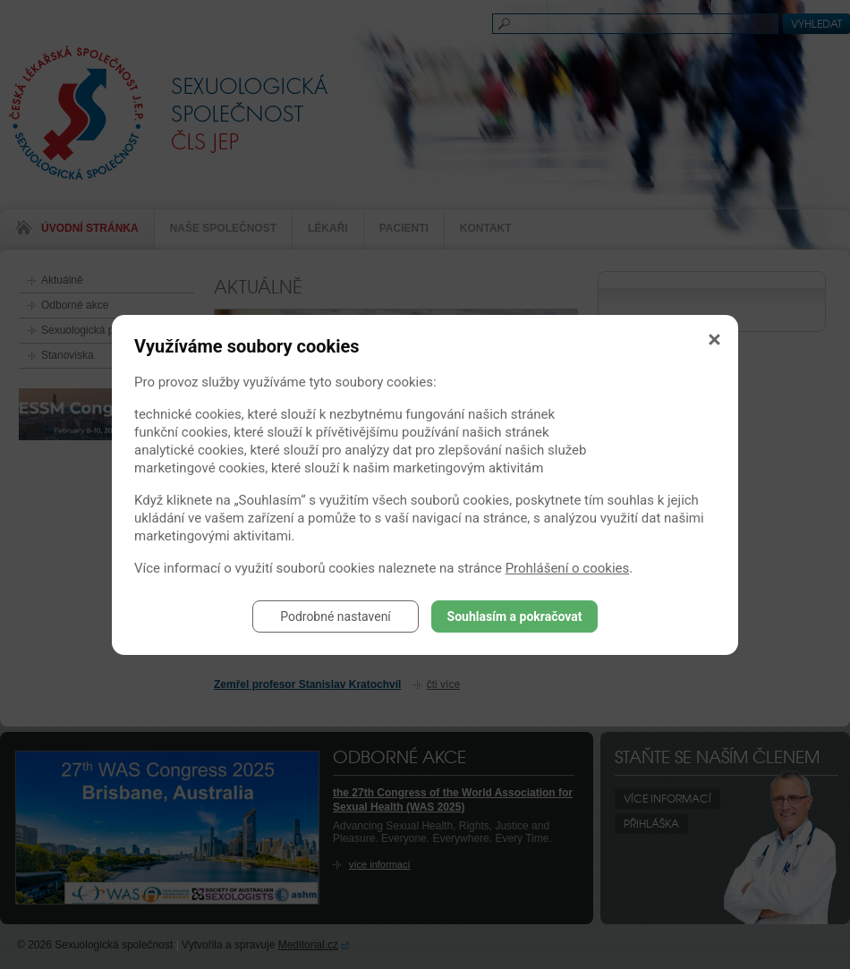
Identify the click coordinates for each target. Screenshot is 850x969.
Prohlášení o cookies (568, 568)
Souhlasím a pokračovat (514, 616)
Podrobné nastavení (335, 616)
